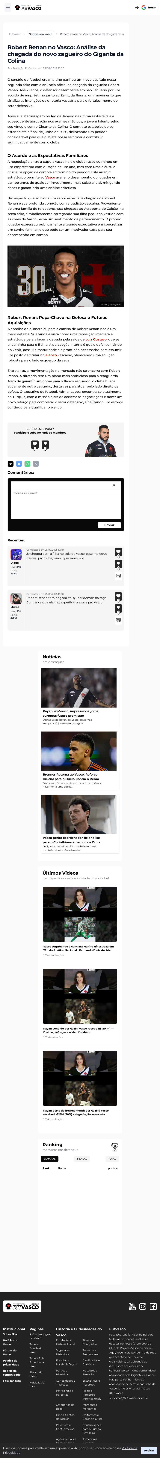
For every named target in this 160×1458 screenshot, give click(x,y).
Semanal (49, 1158)
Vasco (50, 177)
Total (112, 1158)
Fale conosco (12, 1381)
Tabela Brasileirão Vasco (36, 1348)
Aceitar (149, 1450)
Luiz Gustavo (96, 339)
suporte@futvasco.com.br (128, 1398)
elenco (51, 355)
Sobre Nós (10, 1334)
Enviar (109, 525)
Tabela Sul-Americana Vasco (37, 1362)
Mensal (82, 1158)
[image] (114, 485)
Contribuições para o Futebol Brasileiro (92, 1429)
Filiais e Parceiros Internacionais (92, 1394)
